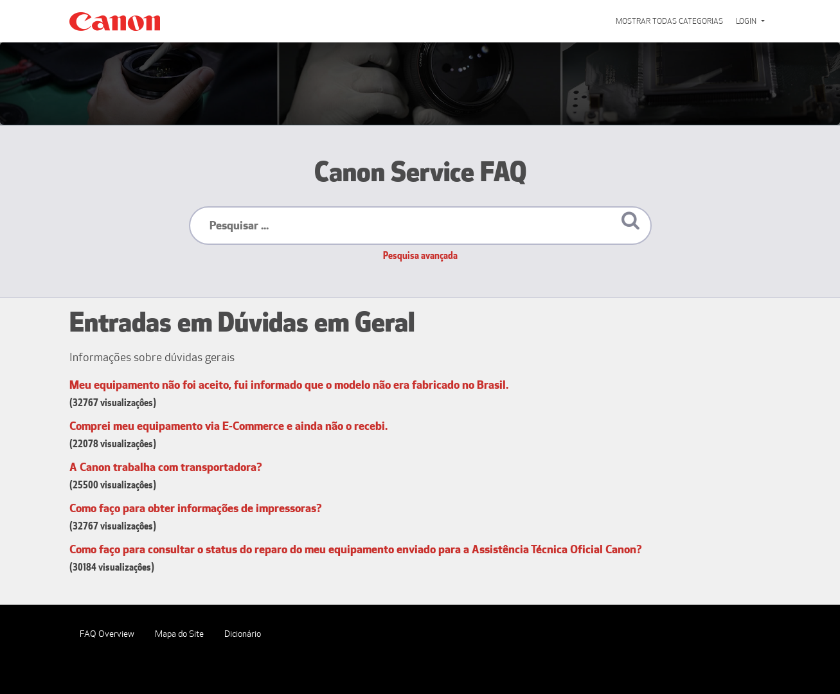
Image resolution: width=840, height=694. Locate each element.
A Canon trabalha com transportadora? (165, 467)
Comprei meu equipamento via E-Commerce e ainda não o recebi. (228, 426)
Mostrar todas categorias (669, 21)
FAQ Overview (107, 633)
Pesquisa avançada (420, 256)
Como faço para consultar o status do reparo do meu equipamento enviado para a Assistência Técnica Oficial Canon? (355, 549)
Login (747, 21)
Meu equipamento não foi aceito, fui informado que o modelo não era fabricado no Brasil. (288, 385)
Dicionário (242, 633)
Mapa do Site (179, 633)
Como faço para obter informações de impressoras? (195, 508)
